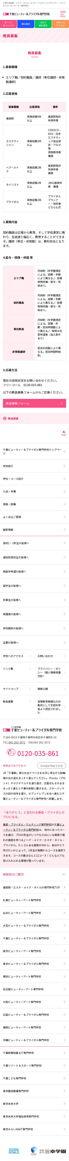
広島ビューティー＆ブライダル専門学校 (34, 1014)
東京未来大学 (34, 1103)
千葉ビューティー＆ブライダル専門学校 (34, 938)
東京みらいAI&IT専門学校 (34, 1129)
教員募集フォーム (34, 403)
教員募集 (17, 701)
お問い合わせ (52, 656)
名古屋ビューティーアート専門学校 (34, 989)
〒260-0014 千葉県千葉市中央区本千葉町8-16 (29, 737)
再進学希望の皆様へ (34, 571)
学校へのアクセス (60, 24)
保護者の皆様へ (34, 614)
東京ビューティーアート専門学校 (34, 951)
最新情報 (34, 529)
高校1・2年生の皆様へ (34, 543)
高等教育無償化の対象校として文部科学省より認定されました (52, 707)
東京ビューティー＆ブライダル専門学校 (34, 964)
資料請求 (25, 23)
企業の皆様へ (34, 642)
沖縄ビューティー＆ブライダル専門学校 (34, 1040)
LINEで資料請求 (43, 24)
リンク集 (17, 668)
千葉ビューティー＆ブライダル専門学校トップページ (34, 451)
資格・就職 (34, 504)
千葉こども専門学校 (34, 1078)
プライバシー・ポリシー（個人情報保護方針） (52, 672)
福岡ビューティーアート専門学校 (34, 1027)
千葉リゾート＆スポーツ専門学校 (34, 1065)
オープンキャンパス (8, 24)
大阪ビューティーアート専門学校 (34, 1002)
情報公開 (52, 689)
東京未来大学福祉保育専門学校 (34, 1116)
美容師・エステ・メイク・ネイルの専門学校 (34, 887)
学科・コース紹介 (34, 479)
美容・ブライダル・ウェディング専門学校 (27, 824)
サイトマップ (17, 689)
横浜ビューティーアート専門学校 (34, 976)
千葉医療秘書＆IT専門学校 (34, 1053)
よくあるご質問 (34, 517)
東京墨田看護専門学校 (34, 1091)
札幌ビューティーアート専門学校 (34, 900)
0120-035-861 (38, 753)
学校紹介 (34, 466)
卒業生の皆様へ (34, 600)
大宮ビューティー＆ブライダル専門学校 (34, 925)
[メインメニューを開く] (63, 14)
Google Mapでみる (51, 765)
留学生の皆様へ (34, 586)
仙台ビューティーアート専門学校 (34, 913)
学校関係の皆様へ (34, 628)
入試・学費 (34, 491)
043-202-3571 (16, 742)
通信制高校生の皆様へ (34, 557)
